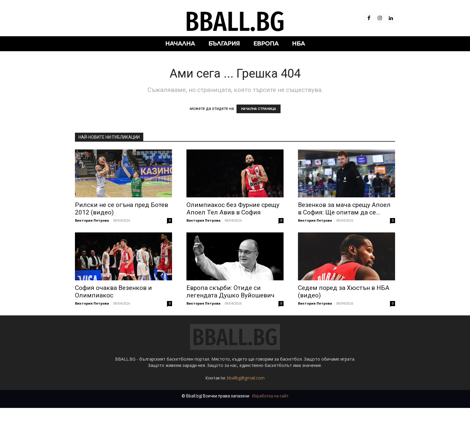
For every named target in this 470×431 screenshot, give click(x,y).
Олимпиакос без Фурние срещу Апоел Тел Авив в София (232, 208)
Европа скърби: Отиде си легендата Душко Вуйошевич (230, 291)
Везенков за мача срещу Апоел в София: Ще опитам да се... (344, 208)
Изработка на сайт (270, 419)
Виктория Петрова (92, 220)
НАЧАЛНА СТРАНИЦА (258, 109)
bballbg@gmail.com (246, 401)
